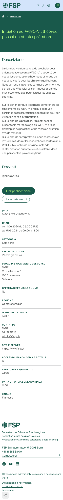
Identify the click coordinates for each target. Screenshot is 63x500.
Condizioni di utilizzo (12, 486)
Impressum (8, 490)
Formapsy (15, 16)
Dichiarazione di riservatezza (16, 483)
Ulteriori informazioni (16, 199)
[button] (38, 5)
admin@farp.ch (11, 336)
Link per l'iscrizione (18, 190)
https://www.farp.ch (13, 348)
